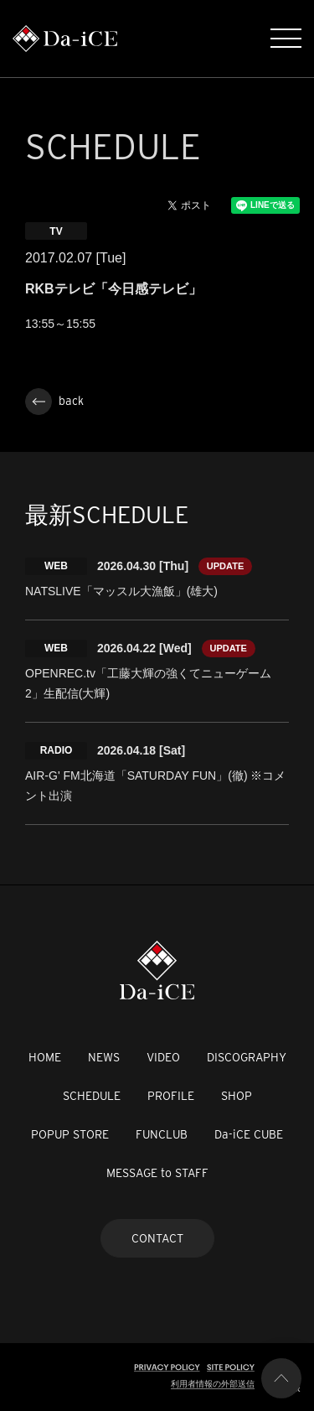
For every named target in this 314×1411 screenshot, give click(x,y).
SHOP (236, 1095)
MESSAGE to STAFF (157, 1173)
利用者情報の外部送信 (213, 1383)
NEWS (104, 1057)
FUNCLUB (162, 1134)
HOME (44, 1057)
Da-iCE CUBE (248, 1134)
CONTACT (157, 1238)
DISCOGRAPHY (246, 1057)
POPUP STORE (70, 1134)
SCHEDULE (92, 1095)
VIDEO (163, 1057)
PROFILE (170, 1095)
